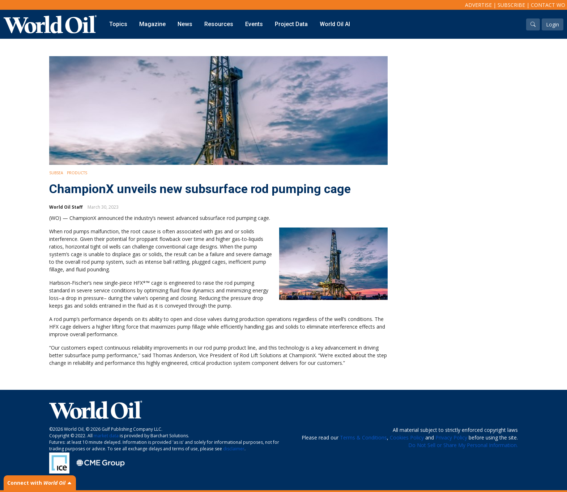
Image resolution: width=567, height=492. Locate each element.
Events (254, 24)
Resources (218, 24)
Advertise (478, 4)
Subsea (56, 172)
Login (552, 24)
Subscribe (511, 4)
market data (106, 436)
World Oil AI (335, 24)
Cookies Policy (407, 437)
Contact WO (548, 4)
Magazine (152, 24)
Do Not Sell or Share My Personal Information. (463, 445)
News (185, 24)
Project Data (291, 24)
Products (77, 172)
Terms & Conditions (363, 437)
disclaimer (233, 449)
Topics (118, 24)
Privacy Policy (451, 437)
